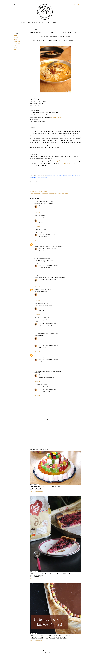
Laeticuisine (66, 163)
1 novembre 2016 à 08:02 (45, 275)
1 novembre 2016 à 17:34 (54, 333)
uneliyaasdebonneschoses (41, 333)
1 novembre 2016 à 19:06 (45, 354)
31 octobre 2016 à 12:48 (43, 244)
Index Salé (22, 22)
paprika (15, 45)
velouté (16, 49)
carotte (15, 35)
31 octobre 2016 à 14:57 (51, 220)
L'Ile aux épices (56, 117)
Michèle (37, 229)
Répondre (37, 212)
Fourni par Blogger (48, 650)
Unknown (37, 289)
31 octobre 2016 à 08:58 (48, 201)
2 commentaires (38, 640)
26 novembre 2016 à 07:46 (52, 337)
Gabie (36, 244)
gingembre (17, 39)
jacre (36, 215)
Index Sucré (30, 22)
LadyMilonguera (39, 201)
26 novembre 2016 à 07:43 (52, 389)
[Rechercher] (78, 4)
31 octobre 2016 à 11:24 (42, 215)
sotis (36, 303)
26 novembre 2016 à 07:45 (51, 293)
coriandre (16, 37)
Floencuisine (42, 206)
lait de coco (17, 41)
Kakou (36, 317)
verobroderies (38, 369)
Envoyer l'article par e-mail (41, 191)
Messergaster (38, 384)
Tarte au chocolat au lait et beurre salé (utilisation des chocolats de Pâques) (50, 636)
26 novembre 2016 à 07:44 (52, 265)
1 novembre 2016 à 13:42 (43, 317)
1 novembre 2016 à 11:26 (42, 303)
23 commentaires (39, 491)
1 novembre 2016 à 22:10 (47, 369)
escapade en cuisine (61, 161)
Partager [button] (16, 29)
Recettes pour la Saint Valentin (45, 22)
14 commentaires (38, 578)
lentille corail (17, 43)
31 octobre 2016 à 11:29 (44, 229)
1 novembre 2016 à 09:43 (45, 289)
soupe (15, 47)
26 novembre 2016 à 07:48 (52, 345)
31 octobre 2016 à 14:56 (51, 205)
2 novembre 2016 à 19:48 (47, 384)
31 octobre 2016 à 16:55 (45, 258)
